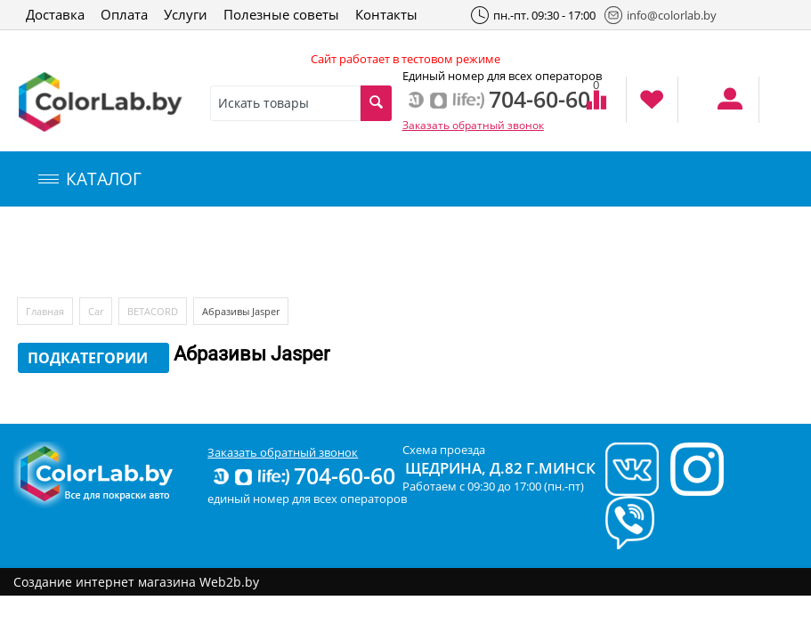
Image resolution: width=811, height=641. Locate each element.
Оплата (124, 14)
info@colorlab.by (660, 15)
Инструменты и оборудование (421, 252)
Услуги (185, 14)
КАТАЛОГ (90, 179)
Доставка (55, 14)
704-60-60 (302, 475)
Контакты (386, 14)
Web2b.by (229, 581)
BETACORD (152, 311)
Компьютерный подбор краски (166, 252)
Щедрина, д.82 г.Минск (500, 468)
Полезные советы (281, 14)
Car (95, 311)
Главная (45, 311)
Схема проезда (443, 450)
